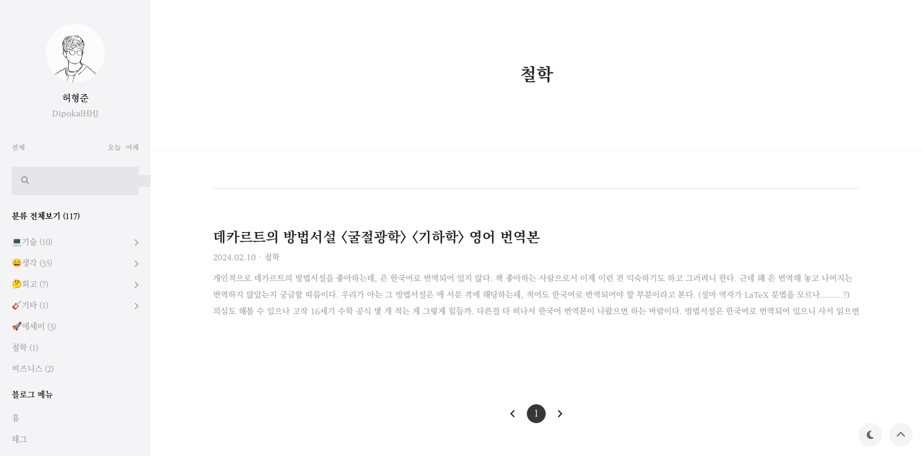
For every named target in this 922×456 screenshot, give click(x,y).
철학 (25, 348)
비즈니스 (33, 369)
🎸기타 (30, 305)
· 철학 (269, 257)
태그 (19, 439)
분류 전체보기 (46, 216)
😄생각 (32, 263)
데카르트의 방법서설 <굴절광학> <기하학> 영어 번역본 (376, 238)
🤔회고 (30, 284)
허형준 (75, 98)
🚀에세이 (34, 327)
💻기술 (32, 242)
